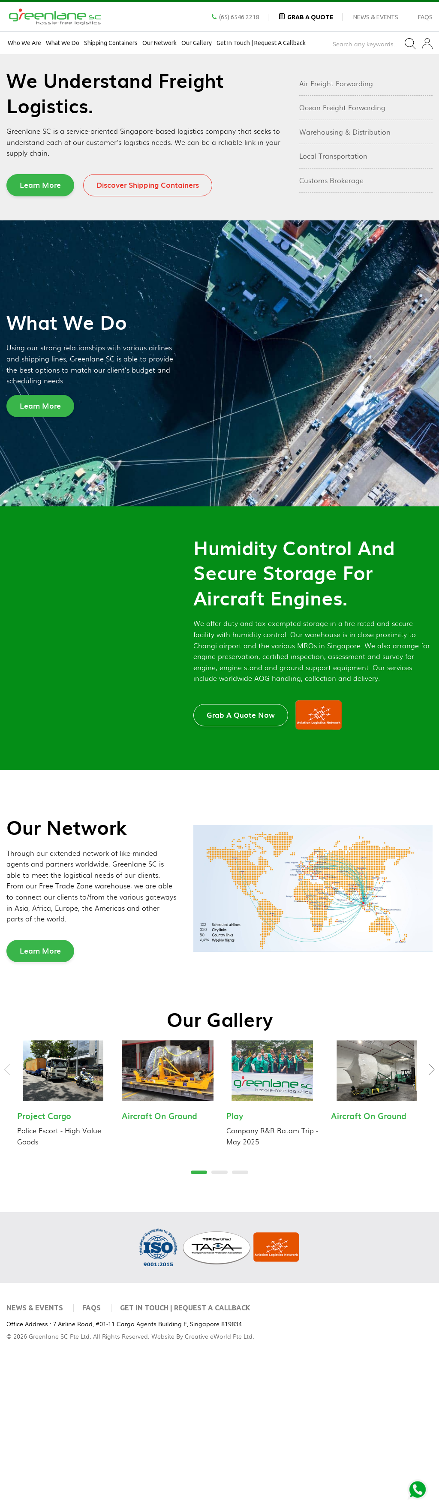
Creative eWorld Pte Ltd (219, 1485)
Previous (7, 1219)
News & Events (375, 17)
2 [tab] (215, 192)
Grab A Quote (310, 17)
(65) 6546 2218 (239, 17)
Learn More (40, 334)
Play (234, 1266)
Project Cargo (44, 1266)
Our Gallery (196, 42)
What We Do (62, 42)
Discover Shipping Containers (147, 334)
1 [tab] (195, 192)
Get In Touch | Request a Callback (261, 42)
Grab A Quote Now (241, 864)
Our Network (159, 42)
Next (432, 1219)
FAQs (425, 17)
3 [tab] (236, 192)
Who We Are (24, 42)
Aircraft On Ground (159, 1266)
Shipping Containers (111, 42)
